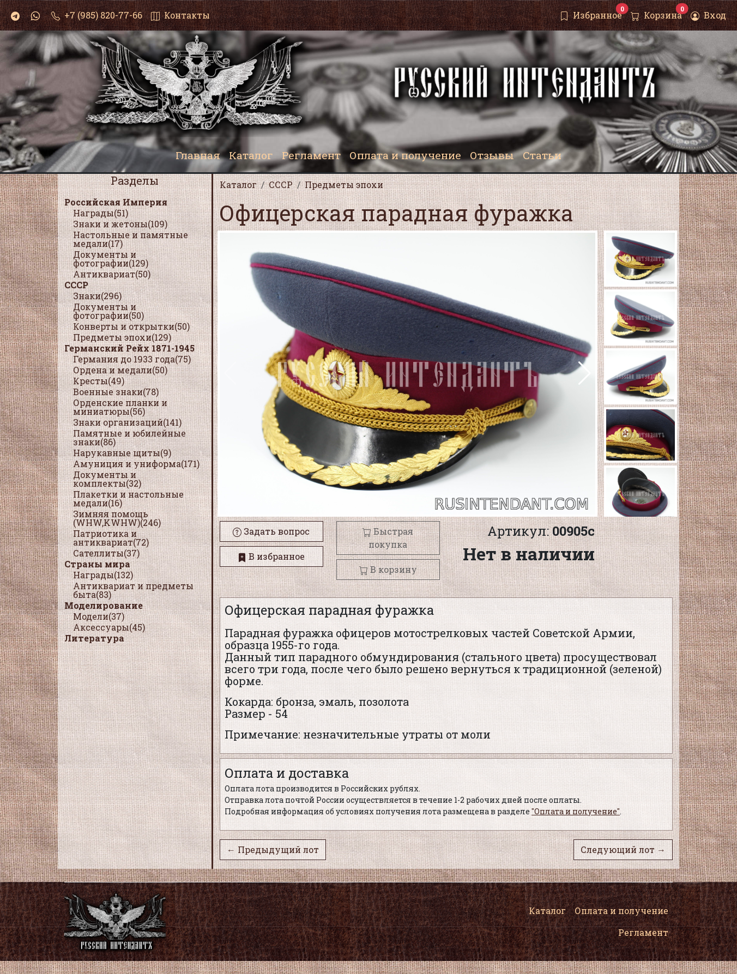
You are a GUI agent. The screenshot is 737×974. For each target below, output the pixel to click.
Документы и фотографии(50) (108, 311)
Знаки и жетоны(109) (120, 223)
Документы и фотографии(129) (110, 259)
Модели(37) (98, 616)
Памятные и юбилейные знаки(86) (129, 437)
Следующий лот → (623, 849)
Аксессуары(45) (109, 627)
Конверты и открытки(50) (131, 326)
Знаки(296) (97, 295)
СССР (76, 285)
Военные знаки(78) (116, 391)
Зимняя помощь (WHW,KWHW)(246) (117, 518)
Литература (94, 638)
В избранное (271, 556)
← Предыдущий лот (273, 849)
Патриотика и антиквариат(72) (111, 538)
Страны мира (97, 564)
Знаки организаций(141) (127, 422)
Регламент (643, 932)
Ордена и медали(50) (120, 370)
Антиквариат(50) (111, 274)
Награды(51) (100, 213)
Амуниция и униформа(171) (136, 463)
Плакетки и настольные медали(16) (128, 498)
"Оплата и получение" (575, 811)
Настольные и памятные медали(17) (130, 239)
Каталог (547, 910)
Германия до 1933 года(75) (132, 359)
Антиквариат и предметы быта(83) (133, 590)
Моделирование (103, 605)
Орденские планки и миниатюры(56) (120, 407)
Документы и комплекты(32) (107, 479)
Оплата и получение (621, 910)
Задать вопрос (271, 531)
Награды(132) (103, 574)
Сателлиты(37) (106, 553)
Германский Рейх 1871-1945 (129, 348)
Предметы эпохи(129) (122, 337)
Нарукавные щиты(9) (122, 452)
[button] (584, 373)
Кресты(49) (98, 380)
